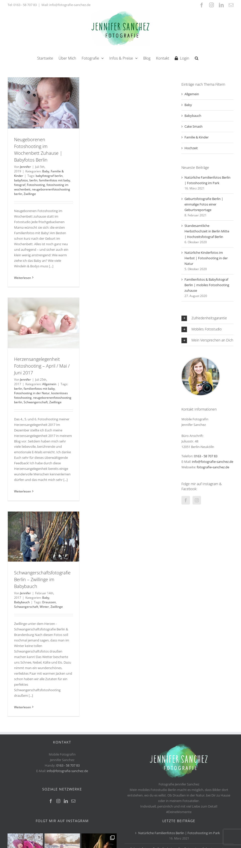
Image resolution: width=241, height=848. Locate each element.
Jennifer (25, 167)
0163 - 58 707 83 (25, 5)
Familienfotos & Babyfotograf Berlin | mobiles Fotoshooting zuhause (206, 285)
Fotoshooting (36, 185)
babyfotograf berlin (49, 176)
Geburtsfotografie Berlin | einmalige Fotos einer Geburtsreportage (203, 204)
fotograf (19, 185)
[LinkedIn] (66, 801)
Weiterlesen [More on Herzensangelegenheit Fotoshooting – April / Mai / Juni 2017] (22, 491)
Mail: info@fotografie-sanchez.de (65, 5)
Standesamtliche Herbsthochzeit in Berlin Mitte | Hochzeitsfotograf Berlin (206, 231)
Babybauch (22, 602)
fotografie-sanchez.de (213, 467)
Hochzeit (191, 148)
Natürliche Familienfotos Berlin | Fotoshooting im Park (179, 833)
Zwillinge (30, 194)
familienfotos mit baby (54, 180)
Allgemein (49, 384)
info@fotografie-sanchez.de (212, 461)
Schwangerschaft (36, 402)
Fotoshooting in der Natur (32, 393)
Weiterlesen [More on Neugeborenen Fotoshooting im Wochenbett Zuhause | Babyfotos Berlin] (22, 278)
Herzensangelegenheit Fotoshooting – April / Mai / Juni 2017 (42, 366)
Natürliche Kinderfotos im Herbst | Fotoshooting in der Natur (206, 258)
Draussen (49, 602)
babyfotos (21, 180)
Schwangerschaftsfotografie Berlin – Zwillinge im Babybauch (42, 579)
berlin (33, 180)
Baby (45, 171)
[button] (196, 57)
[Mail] (73, 801)
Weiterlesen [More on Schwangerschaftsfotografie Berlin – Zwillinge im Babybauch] (22, 707)
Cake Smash (193, 126)
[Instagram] (196, 500)
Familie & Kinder (196, 137)
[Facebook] (185, 500)
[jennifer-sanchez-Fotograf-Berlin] (200, 359)
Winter (44, 607)
